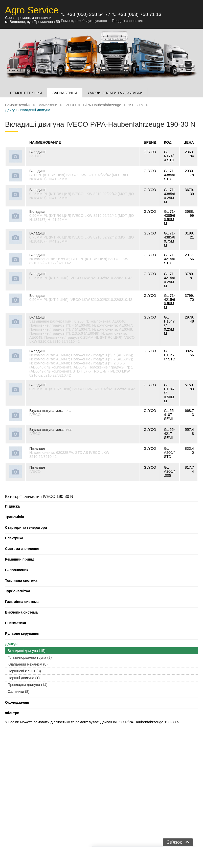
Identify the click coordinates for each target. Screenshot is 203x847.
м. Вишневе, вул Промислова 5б (32, 22)
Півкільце (37, 448)
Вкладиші (37, 152)
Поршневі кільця (24, 671)
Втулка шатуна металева (50, 411)
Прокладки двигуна (28, 685)
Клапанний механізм (28, 664)
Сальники (18, 692)
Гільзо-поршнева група (30, 657)
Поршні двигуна (24, 678)
